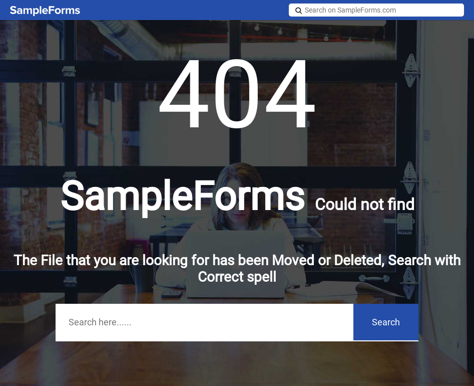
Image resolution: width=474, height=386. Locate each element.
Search (386, 322)
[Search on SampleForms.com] (376, 10)
